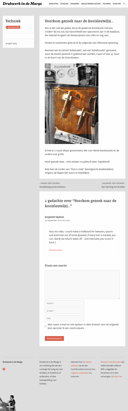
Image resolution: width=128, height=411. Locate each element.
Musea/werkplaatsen (91, 4)
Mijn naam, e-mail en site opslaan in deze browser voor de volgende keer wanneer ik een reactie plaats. (83, 326)
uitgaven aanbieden (79, 373)
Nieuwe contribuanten (111, 362)
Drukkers (75, 4)
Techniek (107, 4)
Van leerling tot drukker (113, 185)
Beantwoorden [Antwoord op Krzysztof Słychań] (55, 250)
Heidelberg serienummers (52, 185)
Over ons (117, 4)
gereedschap (13, 27)
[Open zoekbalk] (123, 4)
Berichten (53, 4)
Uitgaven (64, 4)
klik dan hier (116, 376)
